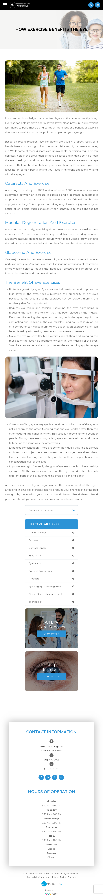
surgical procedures (40, 571)
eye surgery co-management (46, 586)
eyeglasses (35, 555)
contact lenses (38, 548)
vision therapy (37, 532)
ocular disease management (45, 594)
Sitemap (72, 877)
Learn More (50, 633)
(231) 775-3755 (51, 760)
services (33, 540)
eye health (35, 563)
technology (35, 601)
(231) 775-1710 (51, 768)
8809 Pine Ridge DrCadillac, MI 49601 (51, 748)
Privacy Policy (59, 877)
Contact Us (50, 676)
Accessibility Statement (38, 877)
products (34, 578)
